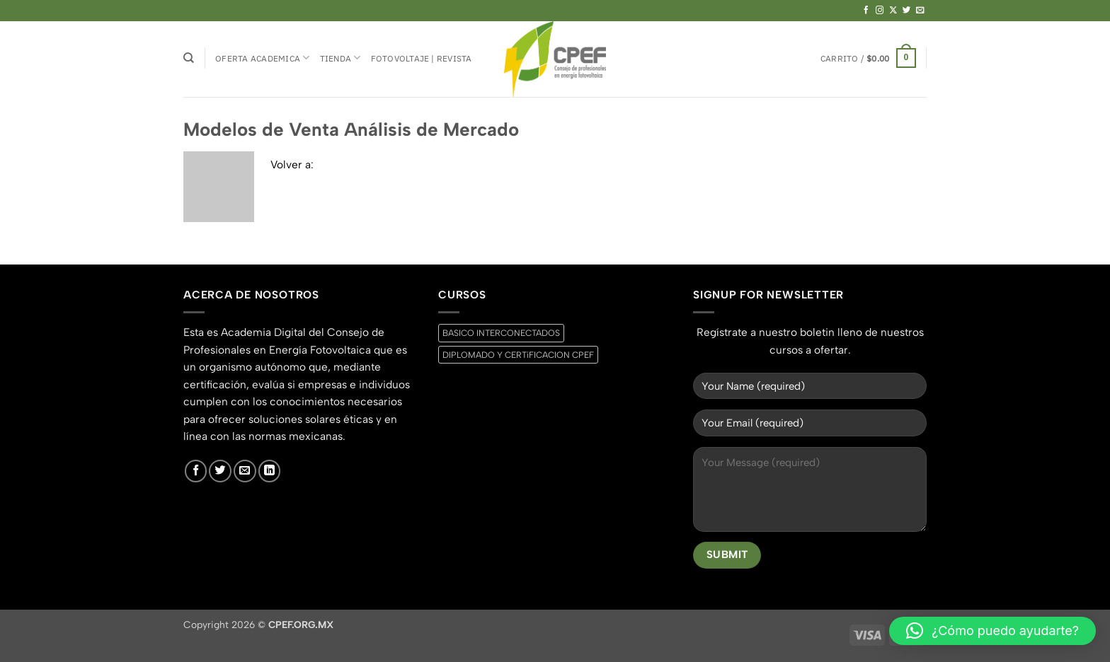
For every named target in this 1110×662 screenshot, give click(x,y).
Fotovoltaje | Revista (421, 58)
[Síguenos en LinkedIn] (269, 471)
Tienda (340, 57)
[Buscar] (188, 58)
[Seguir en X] (893, 10)
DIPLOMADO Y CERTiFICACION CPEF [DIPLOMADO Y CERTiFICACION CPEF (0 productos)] (518, 354)
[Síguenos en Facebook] (866, 10)
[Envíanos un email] (920, 10)
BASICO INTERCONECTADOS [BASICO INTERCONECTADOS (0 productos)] (501, 332)
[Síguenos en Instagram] (880, 10)
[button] (868, 58)
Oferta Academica (262, 57)
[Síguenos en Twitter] (907, 10)
